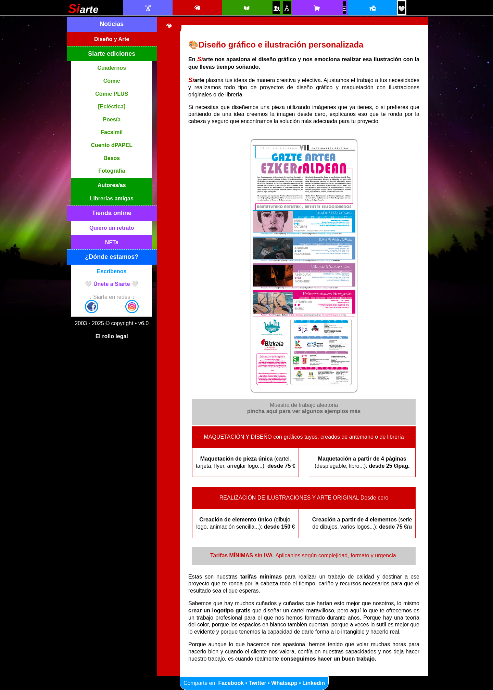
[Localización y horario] (372, 8)
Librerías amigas (112, 198)
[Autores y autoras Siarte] (276, 8)
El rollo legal (112, 336)
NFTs (111, 242)
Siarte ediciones (111, 53)
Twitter (257, 683)
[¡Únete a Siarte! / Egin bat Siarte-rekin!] (401, 9)
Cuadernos (111, 68)
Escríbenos (111, 271)
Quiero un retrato (111, 228)
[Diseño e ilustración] (197, 8)
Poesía (112, 119)
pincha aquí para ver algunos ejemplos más (304, 411)
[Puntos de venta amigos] (286, 8)
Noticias (112, 24)
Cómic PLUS (111, 94)
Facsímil (112, 132)
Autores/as (112, 185)
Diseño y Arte (111, 39)
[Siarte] (83, 11)
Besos (111, 158)
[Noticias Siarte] (147, 8)
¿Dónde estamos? (111, 256)
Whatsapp (284, 683)
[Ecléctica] (111, 106)
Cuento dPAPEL (111, 145)
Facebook (231, 683)
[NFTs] (344, 9)
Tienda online (111, 213)
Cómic (111, 81)
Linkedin (313, 683)
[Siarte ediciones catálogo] (246, 8)
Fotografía (111, 171)
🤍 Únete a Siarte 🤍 (111, 284)
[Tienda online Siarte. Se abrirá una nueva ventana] (316, 8)
